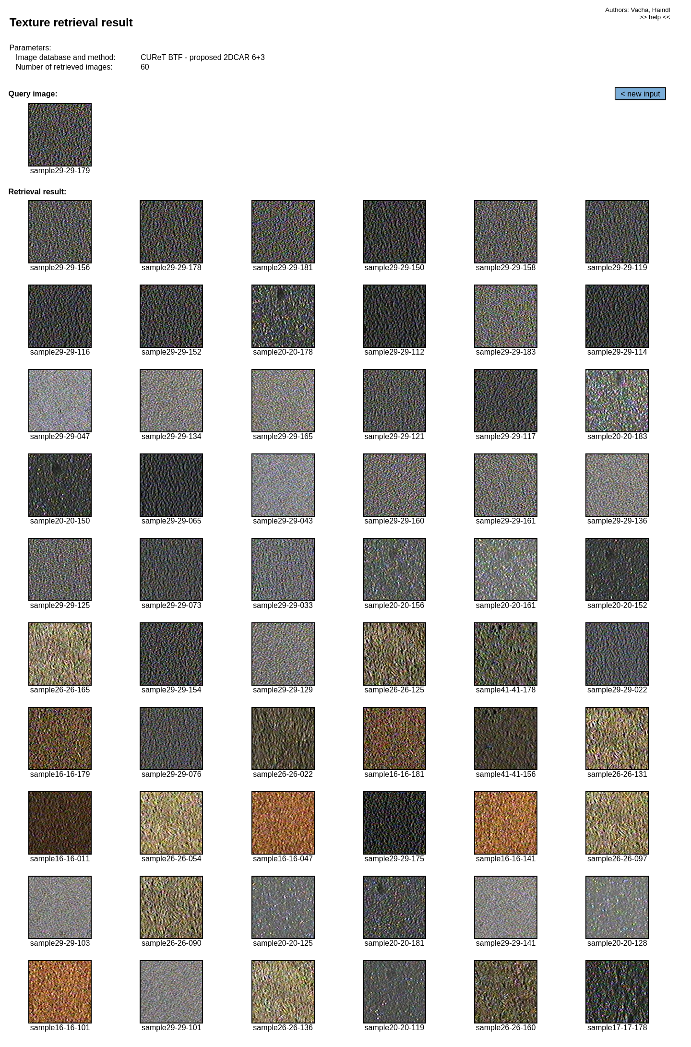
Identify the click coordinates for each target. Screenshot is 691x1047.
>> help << (655, 17)
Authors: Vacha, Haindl (637, 9)
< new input (640, 94)
